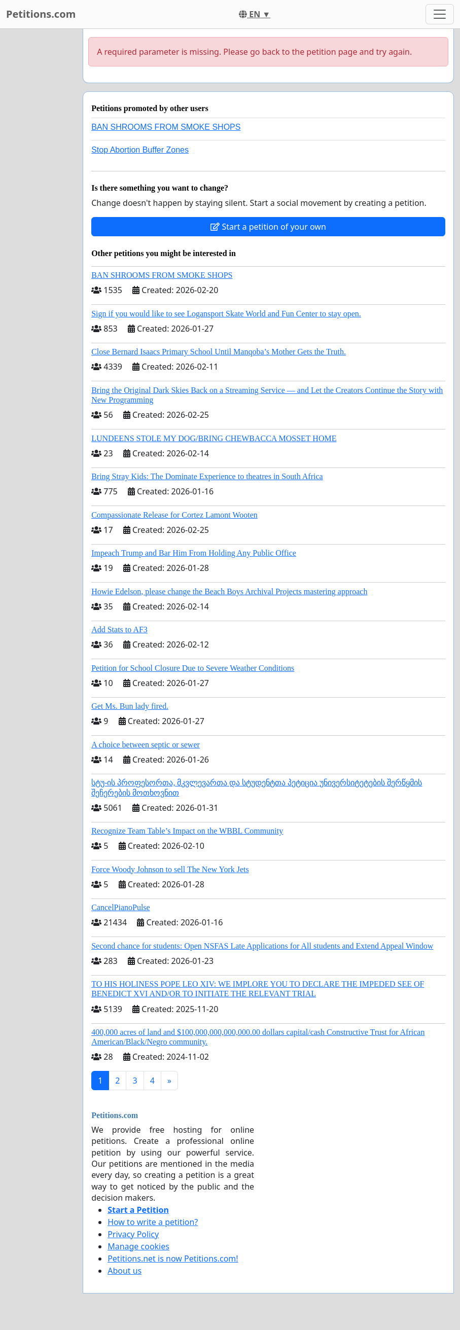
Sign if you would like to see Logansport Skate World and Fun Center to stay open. (226, 313)
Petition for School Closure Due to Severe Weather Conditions (192, 668)
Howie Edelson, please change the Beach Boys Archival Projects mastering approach (229, 591)
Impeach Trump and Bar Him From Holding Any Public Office (193, 553)
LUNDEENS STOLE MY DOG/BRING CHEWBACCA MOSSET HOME (213, 438)
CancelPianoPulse (120, 907)
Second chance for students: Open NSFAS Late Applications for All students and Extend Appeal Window (262, 946)
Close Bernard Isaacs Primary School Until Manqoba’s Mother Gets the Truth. (218, 351)
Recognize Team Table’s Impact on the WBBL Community (187, 830)
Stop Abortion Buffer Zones (140, 150)
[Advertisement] (38, 181)
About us (124, 1270)
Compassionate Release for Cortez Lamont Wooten (174, 515)
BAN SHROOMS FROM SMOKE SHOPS (165, 127)
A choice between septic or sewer (145, 744)
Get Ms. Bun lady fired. (129, 706)
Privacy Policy (133, 1234)
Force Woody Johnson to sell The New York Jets (170, 869)
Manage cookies (138, 1246)
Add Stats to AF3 (119, 629)
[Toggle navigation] (440, 14)
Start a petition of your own (268, 226)
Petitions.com (41, 14)
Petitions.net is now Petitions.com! (173, 1258)
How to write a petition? (153, 1222)
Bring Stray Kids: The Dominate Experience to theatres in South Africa (207, 476)
